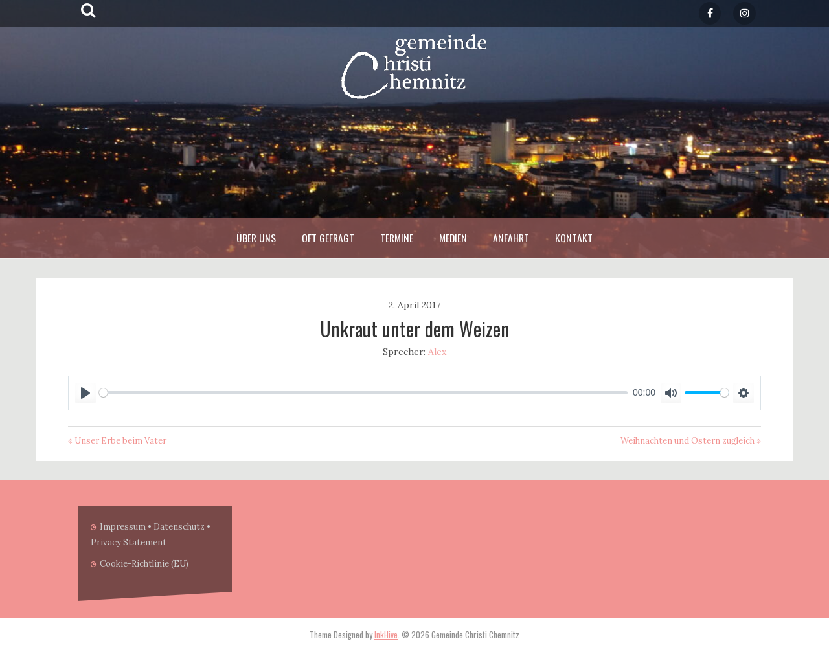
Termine (396, 237)
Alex (437, 351)
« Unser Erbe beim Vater (117, 440)
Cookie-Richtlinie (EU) (144, 563)
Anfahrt (511, 237)
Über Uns (256, 237)
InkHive (386, 634)
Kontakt (574, 237)
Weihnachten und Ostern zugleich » (690, 440)
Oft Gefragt (328, 237)
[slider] (363, 393)
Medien (453, 237)
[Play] (85, 393)
